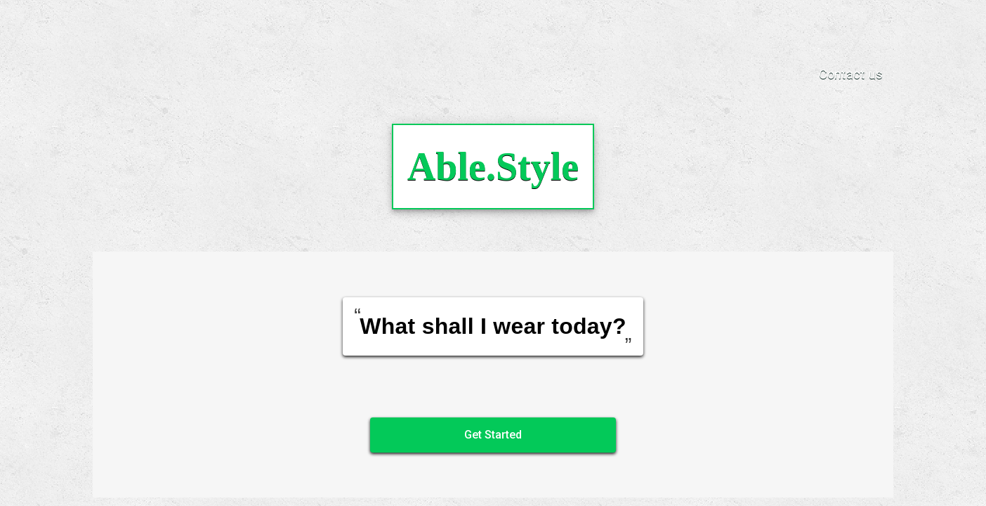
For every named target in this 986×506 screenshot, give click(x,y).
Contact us (851, 74)
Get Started (493, 434)
